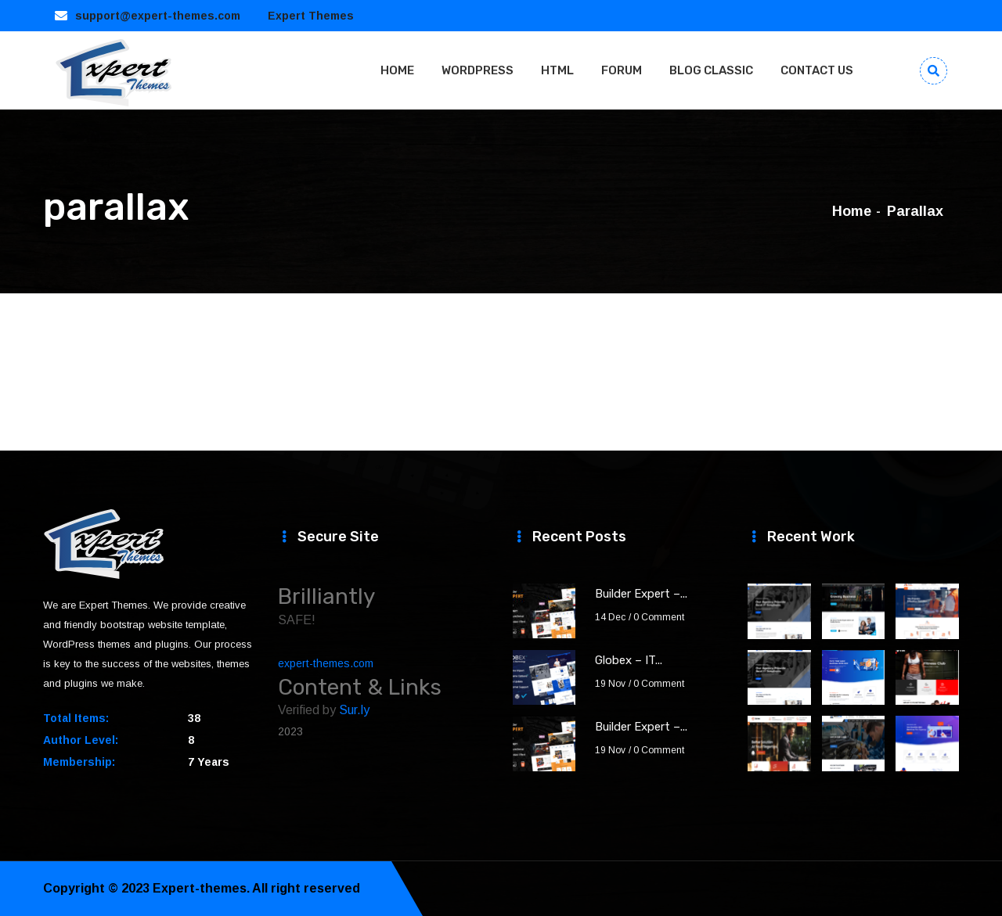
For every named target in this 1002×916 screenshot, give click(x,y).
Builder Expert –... (641, 594)
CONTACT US (816, 70)
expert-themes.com (325, 663)
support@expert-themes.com (157, 15)
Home (851, 211)
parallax (915, 211)
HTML (557, 70)
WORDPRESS (478, 70)
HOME (397, 70)
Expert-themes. (201, 888)
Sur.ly (354, 710)
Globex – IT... (628, 660)
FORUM (621, 70)
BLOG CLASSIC (711, 70)
